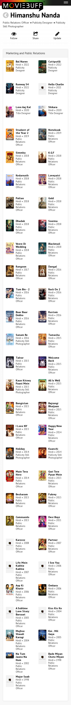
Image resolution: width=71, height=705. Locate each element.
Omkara (53, 585)
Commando (22, 517)
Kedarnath (22, 175)
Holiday (20, 448)
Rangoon (21, 266)
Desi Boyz (54, 517)
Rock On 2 (54, 289)
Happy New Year (55, 427)
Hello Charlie (56, 84)
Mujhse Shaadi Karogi (20, 634)
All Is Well (54, 380)
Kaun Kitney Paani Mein (23, 382)
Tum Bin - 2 (23, 289)
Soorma (53, 221)
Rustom (53, 312)
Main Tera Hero (22, 473)
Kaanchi (53, 448)
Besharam (22, 494)
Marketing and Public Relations (25, 53)
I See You (53, 562)
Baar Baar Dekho (21, 313)
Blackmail (54, 243)
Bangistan (22, 403)
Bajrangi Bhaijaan (53, 405)
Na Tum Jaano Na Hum (21, 657)
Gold (51, 198)
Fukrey (52, 494)
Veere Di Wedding (21, 245)
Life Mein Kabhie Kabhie (21, 566)
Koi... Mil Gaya (53, 632)
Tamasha (54, 335)
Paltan (20, 198)
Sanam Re (22, 335)
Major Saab (23, 676)
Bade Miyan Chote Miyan (56, 655)
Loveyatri (54, 175)
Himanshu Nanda (35, 15)
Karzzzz (20, 540)
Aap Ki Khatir (19, 587)
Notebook (54, 130)
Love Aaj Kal (23, 107)
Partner (53, 540)
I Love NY (21, 426)
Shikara (52, 107)
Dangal (52, 266)
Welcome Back (53, 359)
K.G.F (51, 152)
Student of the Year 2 (22, 131)
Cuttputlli (54, 61)
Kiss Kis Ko (55, 608)
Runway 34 (22, 84)
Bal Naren (22, 61)
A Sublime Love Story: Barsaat (23, 611)
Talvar (19, 357)
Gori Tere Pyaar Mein (55, 473)
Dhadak (20, 221)
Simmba (21, 152)
